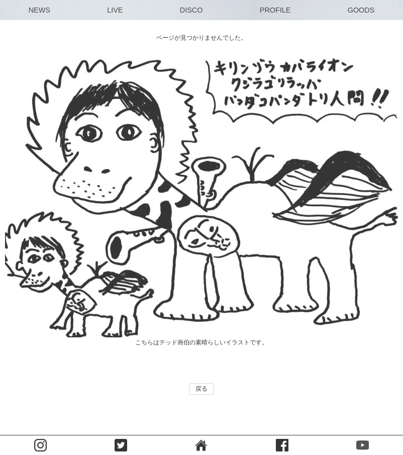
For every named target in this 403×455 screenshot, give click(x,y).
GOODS (361, 10)
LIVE (115, 10)
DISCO (191, 10)
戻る (201, 388)
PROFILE (275, 10)
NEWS (39, 10)
